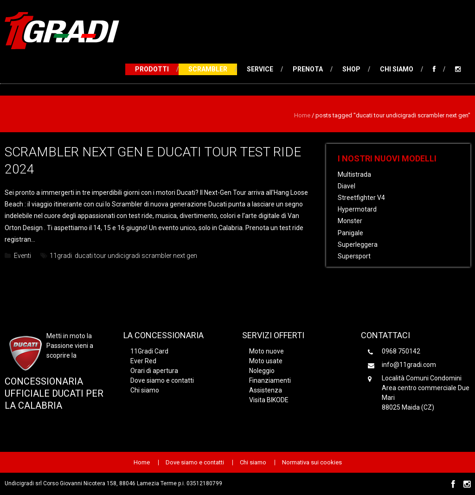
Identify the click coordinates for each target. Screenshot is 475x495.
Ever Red (143, 361)
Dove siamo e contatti (162, 380)
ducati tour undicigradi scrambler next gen (136, 255)
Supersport (354, 256)
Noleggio (262, 370)
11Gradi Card (149, 351)
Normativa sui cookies (312, 462)
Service (260, 69)
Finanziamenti (270, 380)
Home (302, 115)
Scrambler (207, 69)
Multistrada (354, 174)
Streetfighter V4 (361, 197)
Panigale (350, 233)
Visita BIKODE (269, 400)
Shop (351, 69)
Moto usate (265, 361)
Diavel (346, 186)
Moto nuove (266, 351)
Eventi (22, 255)
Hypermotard (357, 209)
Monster (350, 221)
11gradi (61, 255)
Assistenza (265, 390)
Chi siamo (396, 69)
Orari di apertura (154, 370)
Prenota (308, 69)
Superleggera (358, 244)
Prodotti (152, 69)
